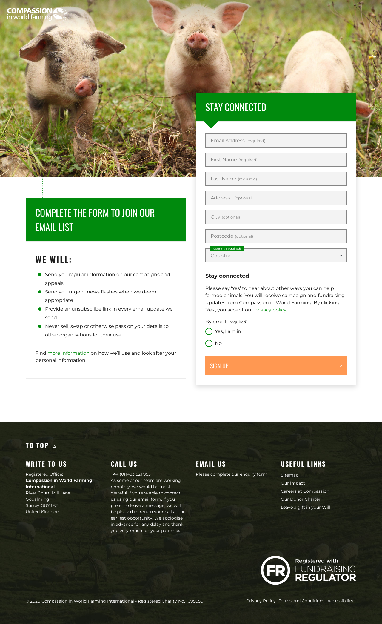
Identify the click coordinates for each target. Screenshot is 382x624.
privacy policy (270, 310)
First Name (234, 159)
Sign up (219, 365)
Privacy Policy (261, 600)
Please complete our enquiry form (231, 474)
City (225, 217)
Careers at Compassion (305, 491)
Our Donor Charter (301, 499)
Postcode (232, 236)
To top (41, 445)
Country (227, 248)
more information (68, 353)
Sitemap (289, 475)
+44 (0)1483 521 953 (131, 474)
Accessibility (340, 600)
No (218, 343)
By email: (226, 322)
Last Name (234, 178)
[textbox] (276, 256)
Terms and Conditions (301, 600)
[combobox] (276, 255)
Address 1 (232, 198)
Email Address (238, 140)
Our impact (293, 483)
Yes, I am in (228, 331)
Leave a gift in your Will (305, 507)
